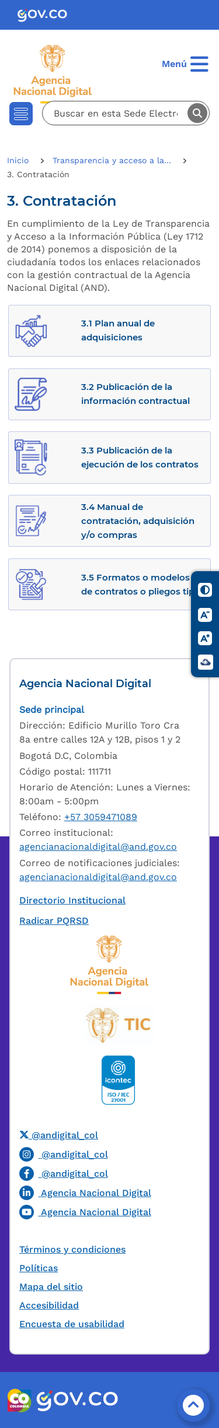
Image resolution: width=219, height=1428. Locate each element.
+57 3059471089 (100, 816)
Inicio (19, 160)
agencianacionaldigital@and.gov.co (98, 846)
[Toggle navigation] (21, 113)
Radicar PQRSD (54, 920)
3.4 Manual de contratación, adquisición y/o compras (137, 520)
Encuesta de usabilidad (71, 1323)
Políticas (38, 1268)
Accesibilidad (49, 1305)
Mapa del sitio (51, 1286)
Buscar (197, 113)
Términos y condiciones (72, 1249)
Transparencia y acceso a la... (113, 160)
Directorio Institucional (72, 900)
